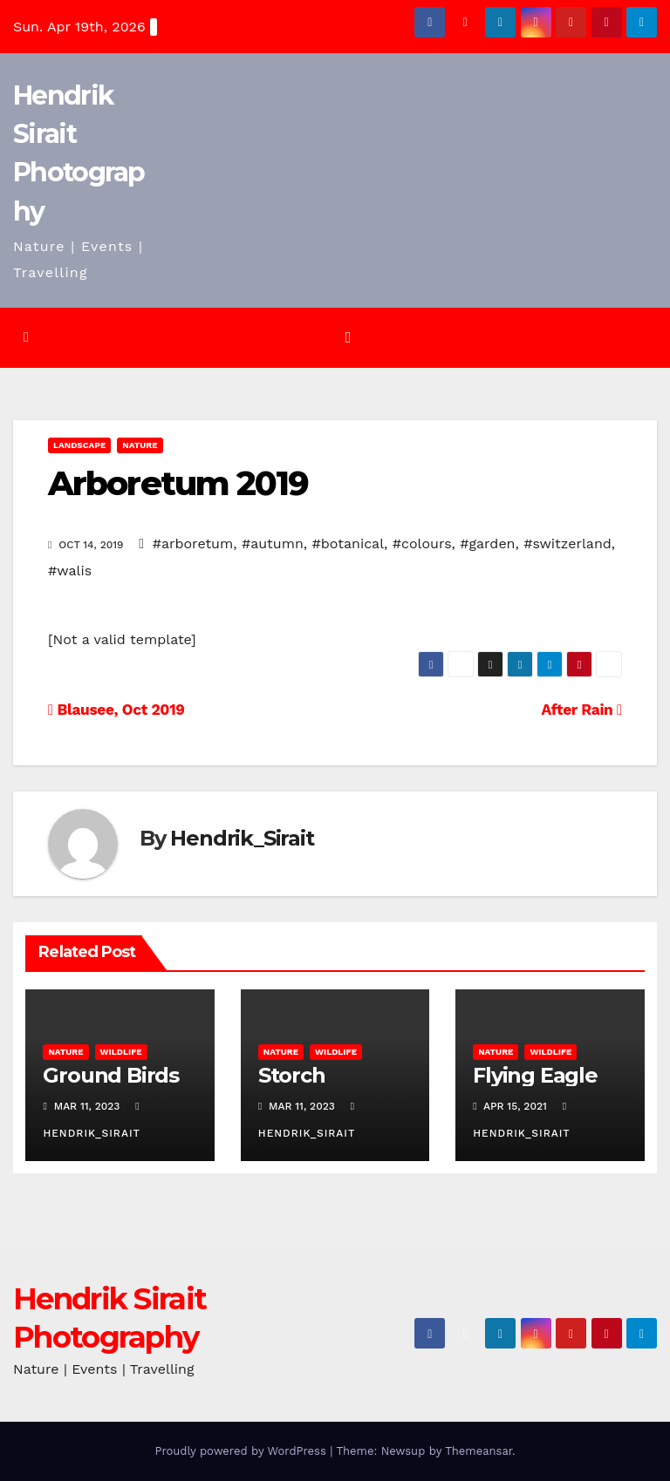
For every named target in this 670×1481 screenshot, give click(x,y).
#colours (422, 543)
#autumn (273, 543)
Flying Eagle (535, 1075)
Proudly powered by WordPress (242, 1450)
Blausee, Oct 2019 (116, 709)
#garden (487, 543)
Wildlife (121, 1051)
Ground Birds (111, 1075)
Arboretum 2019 (178, 483)
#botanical (348, 543)
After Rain (582, 709)
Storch (291, 1075)
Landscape (79, 445)
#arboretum (193, 543)
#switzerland (567, 543)
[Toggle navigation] (348, 337)
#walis (70, 570)
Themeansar (478, 1450)
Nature (139, 445)
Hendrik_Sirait (241, 838)
